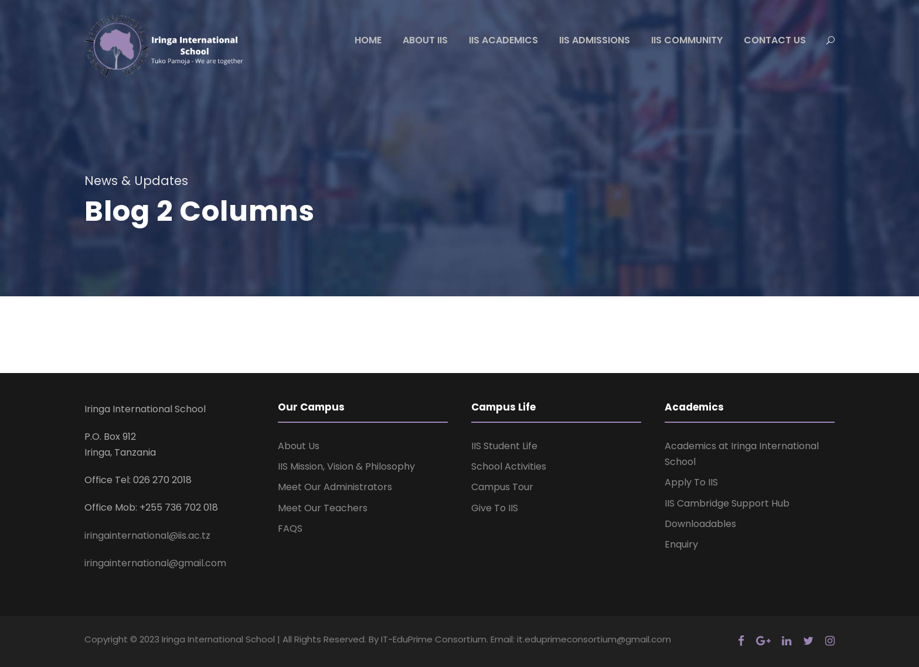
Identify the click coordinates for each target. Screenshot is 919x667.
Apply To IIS (691, 482)
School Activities (508, 466)
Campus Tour (502, 487)
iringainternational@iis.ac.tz (147, 535)
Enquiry (681, 544)
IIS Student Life (504, 446)
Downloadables (700, 524)
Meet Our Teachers (322, 508)
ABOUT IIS (425, 40)
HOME (368, 40)
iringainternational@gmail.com (155, 563)
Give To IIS (494, 508)
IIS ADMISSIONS (594, 40)
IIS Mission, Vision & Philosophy (346, 466)
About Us (298, 446)
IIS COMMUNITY (687, 40)
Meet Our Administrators (335, 487)
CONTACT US (775, 40)
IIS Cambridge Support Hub (727, 503)
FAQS (290, 528)
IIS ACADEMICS (503, 40)
